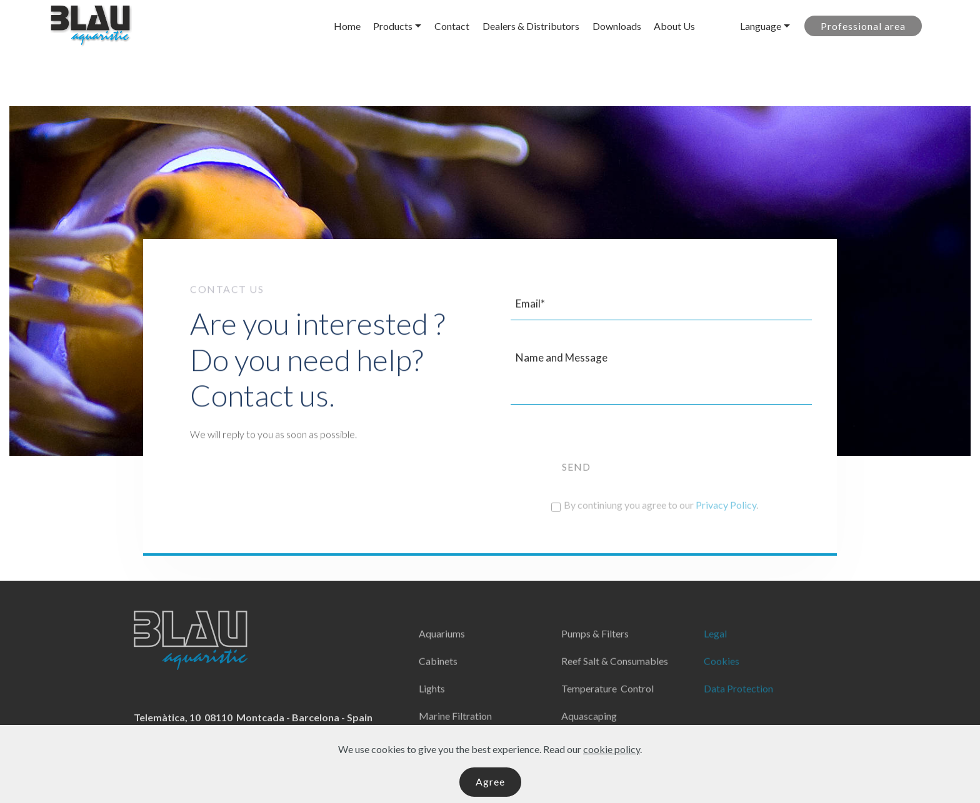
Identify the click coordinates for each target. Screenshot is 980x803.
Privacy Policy (726, 510)
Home (347, 26)
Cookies (721, 677)
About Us (674, 26)
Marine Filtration (455, 732)
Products (392, 26)
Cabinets (438, 677)
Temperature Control (607, 705)
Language (760, 26)
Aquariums (442, 650)
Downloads (616, 26)
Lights (432, 705)
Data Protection (738, 705)
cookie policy (611, 765)
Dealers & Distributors (530, 26)
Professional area (863, 26)
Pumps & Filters (595, 650)
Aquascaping (589, 732)
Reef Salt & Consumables (614, 677)
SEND (576, 487)
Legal (715, 650)
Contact (451, 26)
